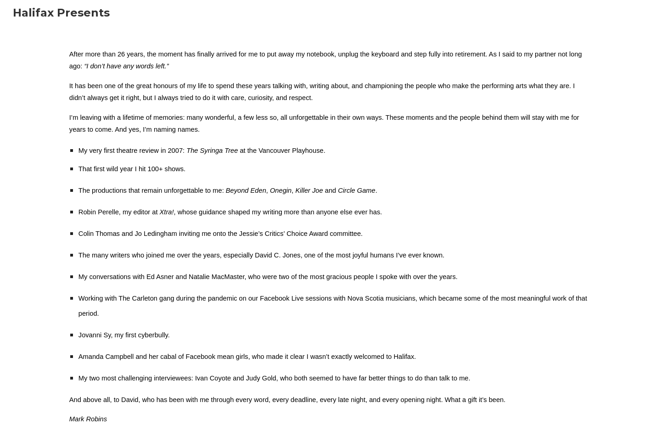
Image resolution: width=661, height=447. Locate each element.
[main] (330, 236)
